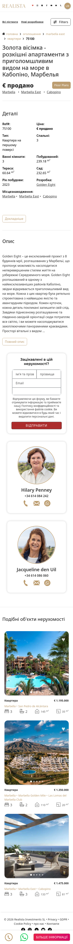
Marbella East (55, 34)
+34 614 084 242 (36, 496)
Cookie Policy (22, 924)
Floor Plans (61, 85)
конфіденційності (44, 406)
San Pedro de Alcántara (33, 706)
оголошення (32, 34)
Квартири (14, 38)
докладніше (14, 219)
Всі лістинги (10, 22)
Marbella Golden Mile (32, 795)
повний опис (15, 342)
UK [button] (67, 6)
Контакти (53, 924)
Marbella (8, 92)
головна (10, 34)
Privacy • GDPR (57, 919)
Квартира (11, 700)
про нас (39, 924)
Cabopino (54, 92)
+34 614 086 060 (36, 575)
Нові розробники (32, 22)
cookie (48, 409)
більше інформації (52, 937)
